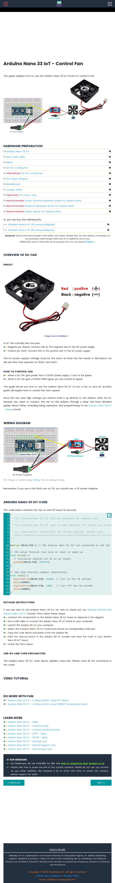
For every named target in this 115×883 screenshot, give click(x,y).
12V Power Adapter (17, 178)
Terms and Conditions (48, 875)
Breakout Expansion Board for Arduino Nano (40, 205)
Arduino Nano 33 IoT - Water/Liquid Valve (30, 749)
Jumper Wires (14, 189)
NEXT (101, 782)
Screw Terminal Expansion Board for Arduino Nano (44, 200)
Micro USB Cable (15, 156)
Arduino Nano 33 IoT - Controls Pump (28, 725)
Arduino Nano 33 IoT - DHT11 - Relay (27, 733)
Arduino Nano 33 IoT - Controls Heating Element (34, 729)
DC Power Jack (21, 195)
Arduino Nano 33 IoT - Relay (23, 722)
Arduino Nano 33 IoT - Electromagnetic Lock (32, 745)
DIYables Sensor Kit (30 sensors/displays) (31, 224)
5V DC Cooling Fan (24, 173)
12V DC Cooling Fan (17, 167)
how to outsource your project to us (82, 763)
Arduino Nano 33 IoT (17, 151)
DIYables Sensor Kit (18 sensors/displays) (31, 230)
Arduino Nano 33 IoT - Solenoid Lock (27, 741)
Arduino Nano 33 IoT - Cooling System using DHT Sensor (38, 700)
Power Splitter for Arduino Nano (33, 211)
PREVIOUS (14, 782)
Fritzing (36, 479)
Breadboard (13, 184)
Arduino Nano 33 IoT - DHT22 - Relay (28, 737)
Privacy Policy (71, 875)
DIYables (90, 242)
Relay (9, 162)
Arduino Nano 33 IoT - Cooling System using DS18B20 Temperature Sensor (48, 704)
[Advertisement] (57, 36)
